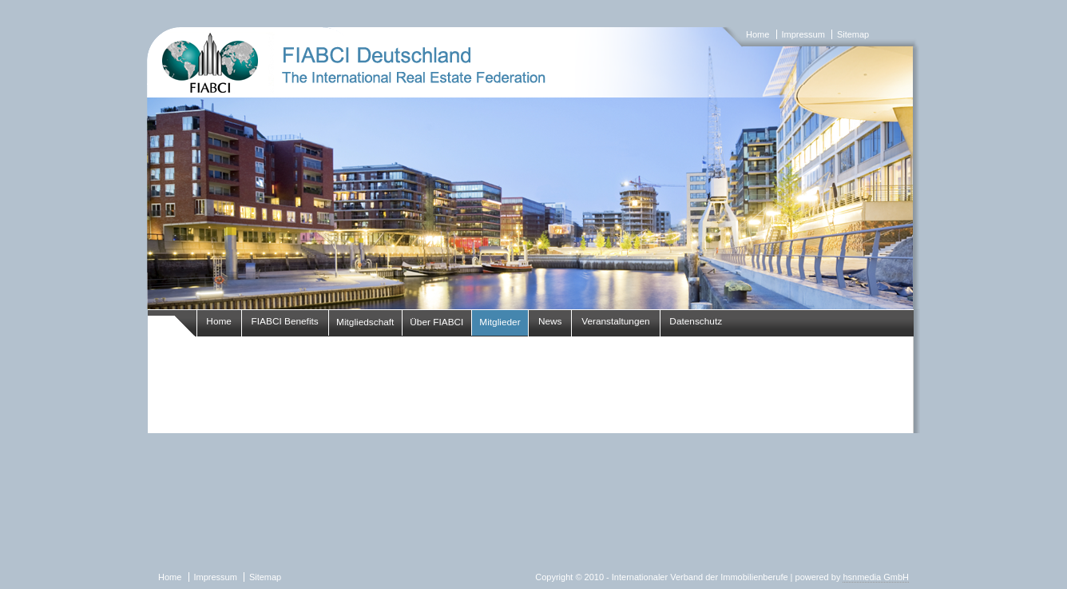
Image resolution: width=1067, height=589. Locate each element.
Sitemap (853, 34)
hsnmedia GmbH (876, 577)
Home (757, 34)
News (550, 321)
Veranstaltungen (615, 321)
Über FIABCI (436, 322)
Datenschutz (695, 321)
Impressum (802, 34)
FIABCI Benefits (285, 321)
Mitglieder (499, 322)
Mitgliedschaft (365, 322)
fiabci (533, 167)
